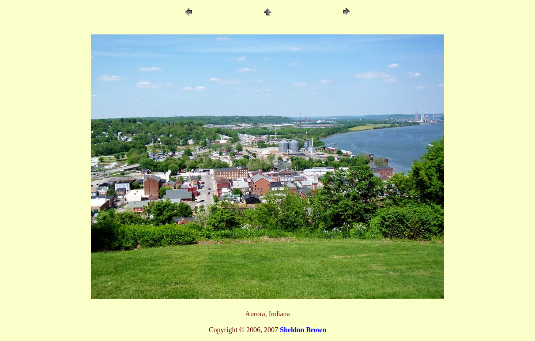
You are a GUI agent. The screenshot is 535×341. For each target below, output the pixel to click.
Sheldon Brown (303, 330)
